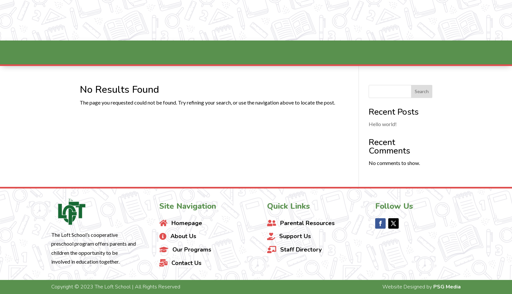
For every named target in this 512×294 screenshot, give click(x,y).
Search (422, 91)
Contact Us (452, 20)
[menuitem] (135, 52)
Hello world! (383, 124)
